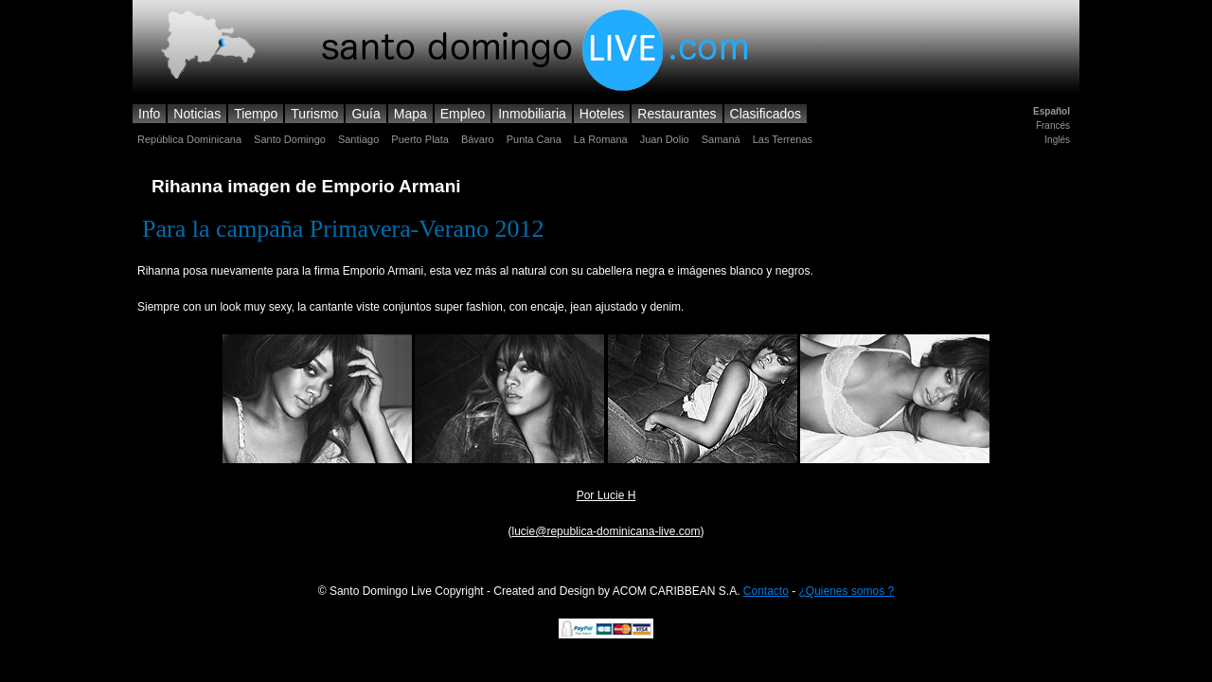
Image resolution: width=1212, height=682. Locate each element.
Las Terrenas (782, 139)
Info (149, 113)
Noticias (197, 113)
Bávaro (477, 139)
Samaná (721, 139)
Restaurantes (676, 113)
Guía (365, 113)
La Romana (601, 139)
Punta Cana (534, 139)
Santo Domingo (290, 139)
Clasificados (765, 113)
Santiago (358, 139)
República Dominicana (189, 139)
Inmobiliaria (532, 113)
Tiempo (255, 113)
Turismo (314, 113)
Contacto (766, 591)
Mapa (410, 113)
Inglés (1057, 140)
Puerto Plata (420, 139)
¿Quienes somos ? (847, 591)
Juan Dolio (664, 139)
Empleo (462, 113)
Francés (1053, 125)
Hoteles (601, 113)
